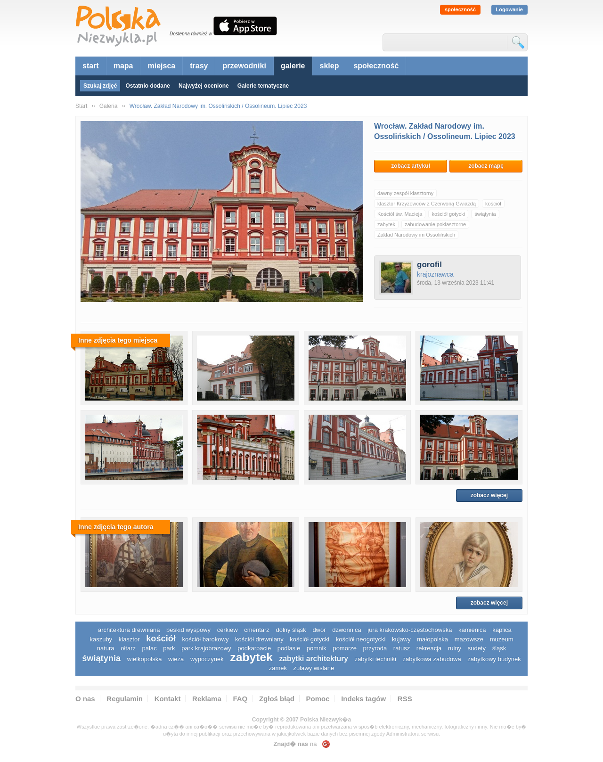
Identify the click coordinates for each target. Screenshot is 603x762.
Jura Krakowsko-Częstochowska (409, 629)
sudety (477, 648)
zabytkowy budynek (494, 659)
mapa (123, 66)
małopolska (432, 639)
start (90, 66)
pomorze (345, 648)
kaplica (501, 629)
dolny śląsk (291, 629)
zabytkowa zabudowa (431, 659)
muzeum (501, 639)
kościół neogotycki (361, 639)
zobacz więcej (489, 495)
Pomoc (318, 698)
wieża (176, 659)
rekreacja (428, 648)
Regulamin (124, 698)
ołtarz (128, 648)
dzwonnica (346, 629)
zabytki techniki (375, 659)
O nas (85, 698)
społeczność (460, 9)
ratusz (401, 648)
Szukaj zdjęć (100, 85)
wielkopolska (144, 659)
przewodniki (244, 66)
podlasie (288, 648)
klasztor (129, 639)
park (169, 648)
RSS (405, 698)
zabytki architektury (313, 659)
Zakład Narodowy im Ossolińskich (416, 235)
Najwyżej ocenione (204, 85)
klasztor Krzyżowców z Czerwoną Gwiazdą (426, 203)
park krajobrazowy (206, 648)
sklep (329, 66)
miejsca (161, 66)
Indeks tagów (363, 698)
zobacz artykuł (410, 166)
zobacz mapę (486, 166)
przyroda (375, 648)
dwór (319, 629)
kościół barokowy (205, 639)
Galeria (108, 106)
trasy (199, 66)
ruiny (454, 648)
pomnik (316, 648)
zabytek (386, 224)
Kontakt (168, 698)
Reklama (206, 698)
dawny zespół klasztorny (405, 193)
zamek (278, 668)
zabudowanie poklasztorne (435, 224)
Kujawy (401, 639)
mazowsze (469, 639)
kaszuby (101, 639)
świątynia (485, 214)
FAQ (240, 698)
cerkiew (227, 629)
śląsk (499, 648)
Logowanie (509, 9)
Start (81, 106)
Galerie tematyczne (263, 85)
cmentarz (256, 629)
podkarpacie (254, 648)
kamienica (472, 629)
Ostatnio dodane (147, 85)
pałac (149, 648)
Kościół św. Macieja (399, 214)
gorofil (429, 264)
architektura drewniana (129, 629)
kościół (493, 203)
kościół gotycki (448, 214)
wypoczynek (207, 659)
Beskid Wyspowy (188, 629)
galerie (293, 66)
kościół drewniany (259, 639)
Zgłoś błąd (276, 698)
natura (105, 648)
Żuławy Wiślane (313, 668)
